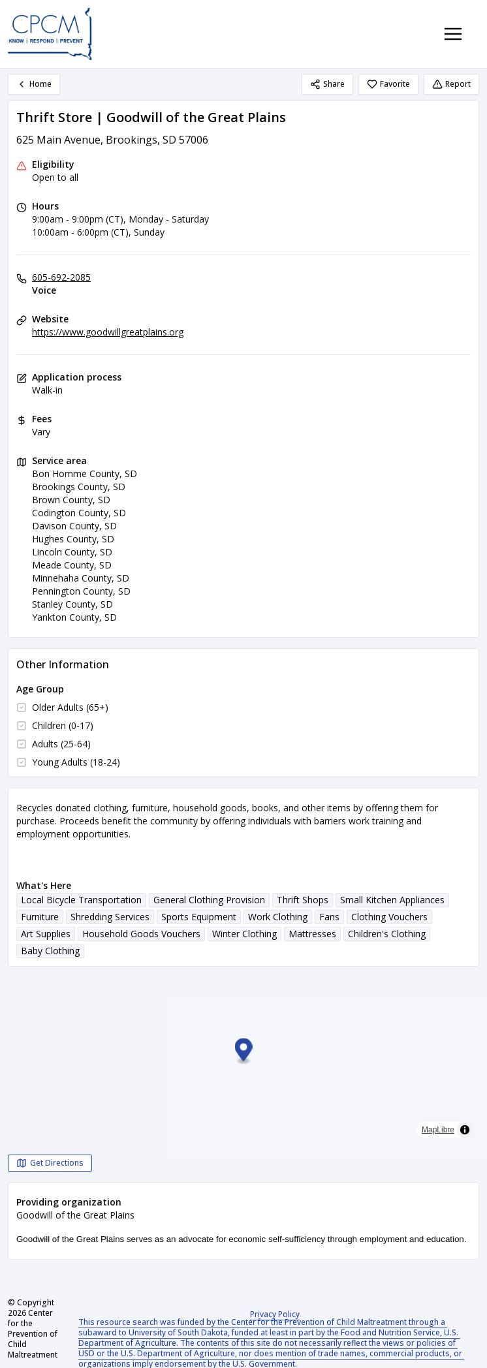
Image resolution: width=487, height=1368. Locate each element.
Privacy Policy (275, 1314)
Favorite (388, 83)
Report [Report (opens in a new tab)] (451, 83)
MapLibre (438, 1129)
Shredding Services (110, 916)
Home (34, 83)
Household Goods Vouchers (141, 933)
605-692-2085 (61, 277)
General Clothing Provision (209, 900)
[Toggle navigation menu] (453, 33)
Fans (329, 916)
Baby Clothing (50, 950)
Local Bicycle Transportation (81, 900)
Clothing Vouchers (389, 916)
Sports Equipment (198, 916)
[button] (244, 1051)
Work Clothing (277, 916)
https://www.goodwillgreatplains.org (107, 332)
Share (327, 83)
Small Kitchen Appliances (392, 900)
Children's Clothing (387, 933)
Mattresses (312, 933)
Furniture (40, 916)
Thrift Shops (302, 900)
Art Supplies (46, 933)
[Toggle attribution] (465, 1130)
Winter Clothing (244, 933)
